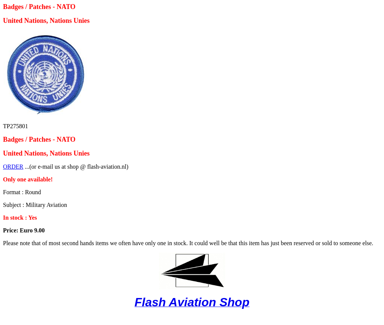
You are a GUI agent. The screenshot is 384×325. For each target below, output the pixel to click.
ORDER (13, 166)
